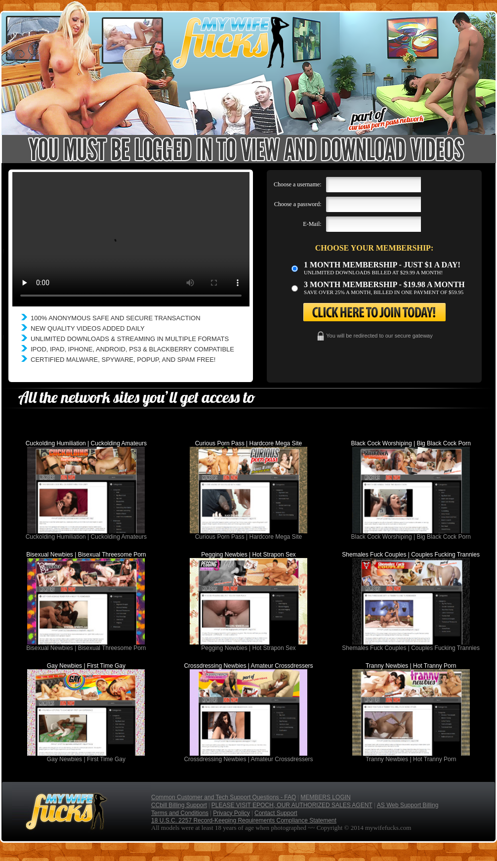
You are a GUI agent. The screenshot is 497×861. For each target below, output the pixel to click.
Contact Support (275, 813)
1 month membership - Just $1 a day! (382, 264)
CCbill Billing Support (179, 805)
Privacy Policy (231, 813)
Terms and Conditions (179, 813)
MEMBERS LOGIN (325, 797)
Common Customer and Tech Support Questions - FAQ (223, 797)
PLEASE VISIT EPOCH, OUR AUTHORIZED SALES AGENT (292, 805)
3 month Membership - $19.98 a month (384, 284)
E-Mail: (312, 223)
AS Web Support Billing (408, 805)
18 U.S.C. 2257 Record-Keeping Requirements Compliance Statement (243, 820)
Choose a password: (298, 204)
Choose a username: (298, 184)
